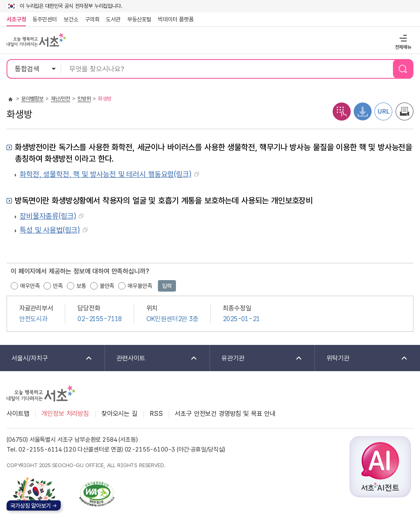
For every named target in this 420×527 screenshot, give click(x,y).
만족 (58, 286)
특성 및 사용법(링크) (50, 230)
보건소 (71, 19)
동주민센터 (43, 19)
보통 (81, 286)
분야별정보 (32, 99)
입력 (167, 286)
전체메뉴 (402, 38)
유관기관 (256, 358)
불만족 (107, 286)
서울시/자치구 (46, 358)
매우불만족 (140, 286)
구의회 (92, 19)
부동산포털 (139, 19)
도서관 (113, 19)
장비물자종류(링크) (48, 216)
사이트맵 (18, 413)
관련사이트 (151, 358)
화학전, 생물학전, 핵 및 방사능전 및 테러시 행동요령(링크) (106, 174)
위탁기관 (362, 358)
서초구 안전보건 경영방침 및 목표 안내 (225, 413)
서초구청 (16, 19)
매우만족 (29, 286)
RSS (156, 413)
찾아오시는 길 (119, 413)
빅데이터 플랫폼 (176, 19)
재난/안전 (60, 99)
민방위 (84, 99)
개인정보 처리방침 (65, 413)
